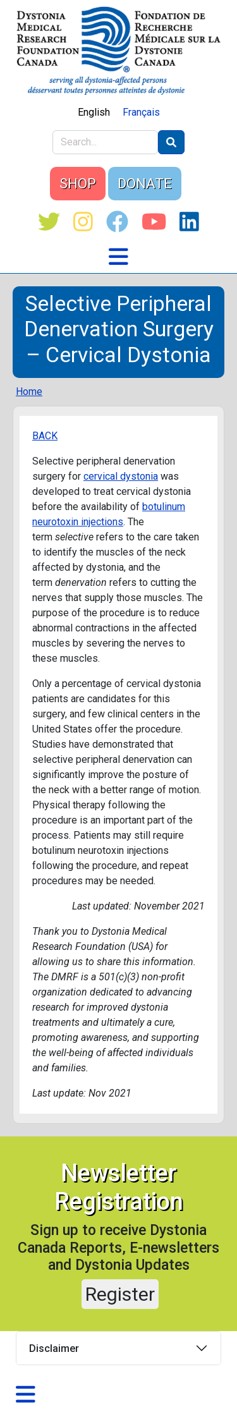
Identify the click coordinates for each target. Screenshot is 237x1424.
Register (120, 1294)
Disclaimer (54, 1348)
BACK (45, 436)
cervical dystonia (120, 476)
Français (141, 112)
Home (29, 392)
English (94, 112)
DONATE (145, 184)
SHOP (77, 184)
